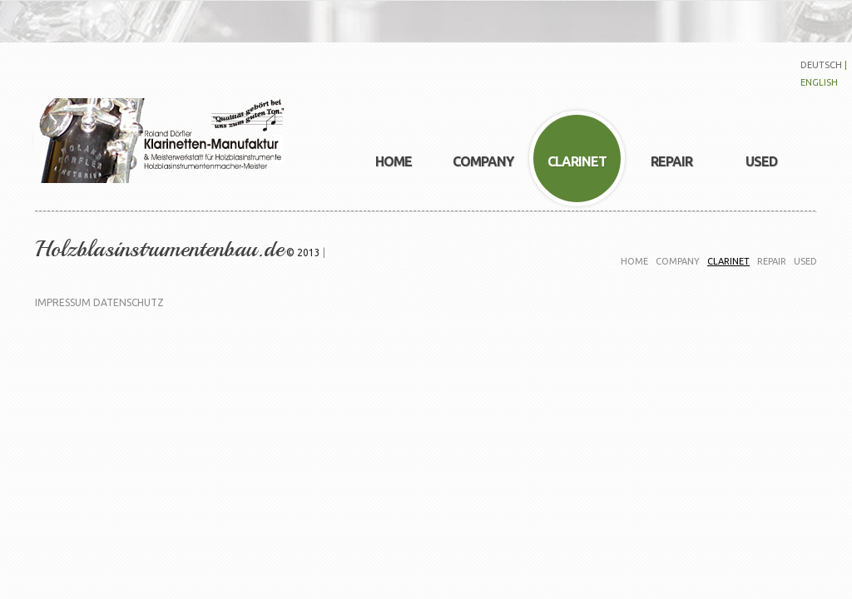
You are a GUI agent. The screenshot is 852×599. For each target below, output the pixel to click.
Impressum (63, 302)
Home (634, 261)
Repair (771, 261)
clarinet (728, 261)
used (805, 261)
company (678, 261)
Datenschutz (128, 302)
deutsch (821, 65)
